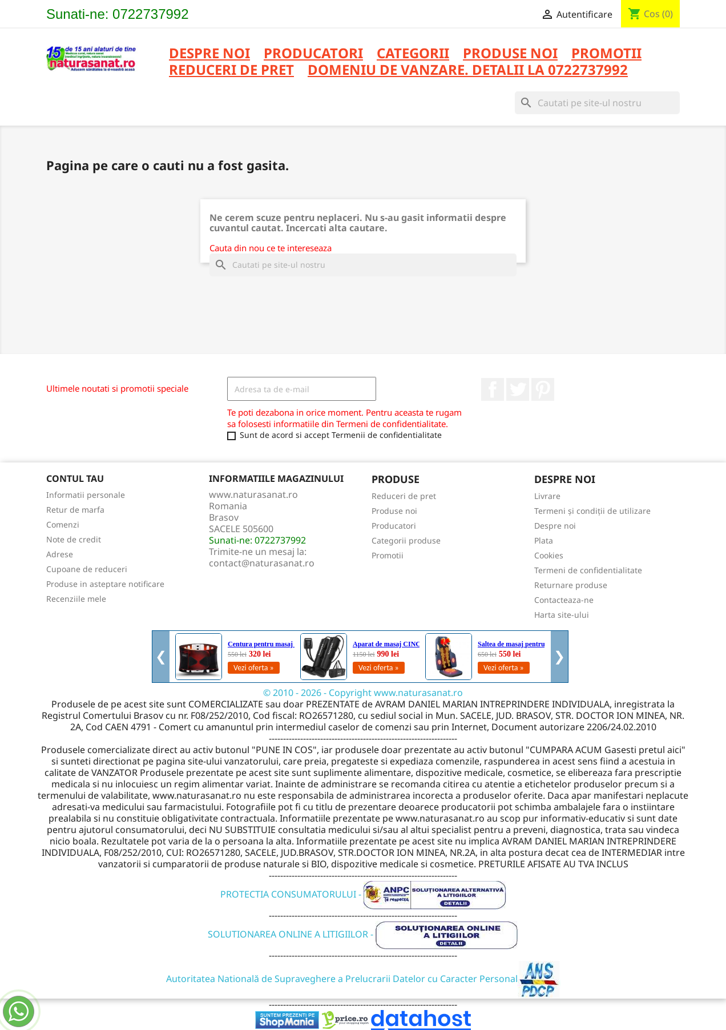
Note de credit (73, 539)
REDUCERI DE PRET (231, 70)
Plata (543, 540)
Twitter (517, 389)
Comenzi (62, 524)
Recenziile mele (76, 598)
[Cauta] (597, 102)
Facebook (492, 389)
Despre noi (209, 54)
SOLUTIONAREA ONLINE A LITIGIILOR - (363, 934)
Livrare (547, 495)
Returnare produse (570, 585)
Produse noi (394, 510)
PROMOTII (606, 54)
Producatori (394, 525)
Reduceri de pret (404, 495)
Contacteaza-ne (564, 599)
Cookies (548, 555)
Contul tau (75, 478)
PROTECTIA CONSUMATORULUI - (363, 894)
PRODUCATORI (313, 54)
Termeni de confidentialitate (588, 570)
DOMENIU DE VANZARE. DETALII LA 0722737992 (468, 70)
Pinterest (542, 389)
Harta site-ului (561, 614)
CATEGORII (413, 54)
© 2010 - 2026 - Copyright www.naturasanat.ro (363, 692)
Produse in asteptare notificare (105, 583)
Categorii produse (406, 540)
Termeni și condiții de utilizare (592, 510)
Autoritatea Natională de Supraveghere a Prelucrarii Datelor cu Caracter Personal (363, 978)
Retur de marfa (75, 509)
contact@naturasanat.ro (261, 563)
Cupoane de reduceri (86, 569)
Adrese (59, 554)
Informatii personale (85, 494)
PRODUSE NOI (510, 54)
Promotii (388, 555)
